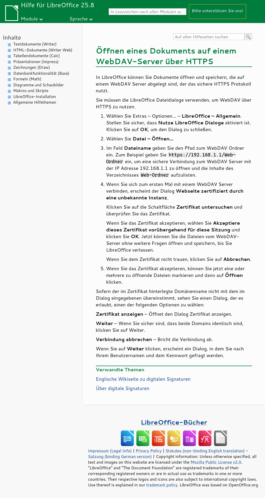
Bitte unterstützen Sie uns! (217, 10)
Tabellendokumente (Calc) (36, 55)
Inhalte (12, 37)
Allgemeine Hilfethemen (34, 102)
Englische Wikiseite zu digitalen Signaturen (143, 378)
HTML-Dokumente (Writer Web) (42, 50)
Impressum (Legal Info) (110, 451)
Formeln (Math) (27, 79)
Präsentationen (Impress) (35, 61)
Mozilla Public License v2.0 (215, 462)
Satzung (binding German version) (120, 456)
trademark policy (161, 485)
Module (29, 18)
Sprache (78, 18)
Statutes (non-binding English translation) (205, 451)
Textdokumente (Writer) (35, 44)
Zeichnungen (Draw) (31, 67)
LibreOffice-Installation (34, 96)
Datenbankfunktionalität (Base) (41, 73)
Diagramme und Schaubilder (38, 85)
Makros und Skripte (30, 90)
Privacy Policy (148, 451)
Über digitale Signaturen (122, 388)
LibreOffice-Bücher (174, 422)
